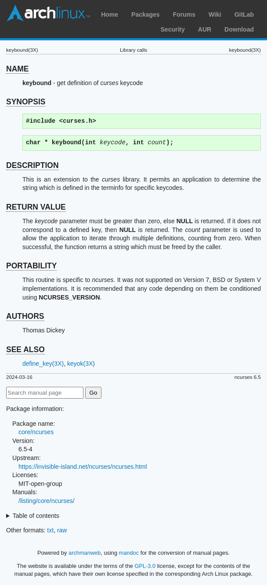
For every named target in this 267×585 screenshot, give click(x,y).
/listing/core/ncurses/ (46, 500)
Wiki (215, 14)
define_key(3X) (43, 363)
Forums (184, 14)
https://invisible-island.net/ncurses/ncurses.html (82, 466)
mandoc (129, 552)
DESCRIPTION (32, 165)
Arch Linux (48, 13)
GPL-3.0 (144, 566)
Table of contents (36, 515)
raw (62, 530)
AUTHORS (25, 316)
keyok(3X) (81, 363)
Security (173, 29)
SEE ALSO (25, 349)
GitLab (244, 14)
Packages (145, 14)
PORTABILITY (31, 265)
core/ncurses (36, 431)
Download (239, 29)
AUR (204, 29)
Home (109, 14)
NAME (17, 68)
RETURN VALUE (36, 207)
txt (50, 530)
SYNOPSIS (25, 101)
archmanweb (85, 552)
